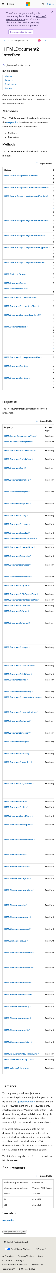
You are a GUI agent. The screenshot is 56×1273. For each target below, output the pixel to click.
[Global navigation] (3, 4)
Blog (39, 1256)
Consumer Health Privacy (14, 1264)
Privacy (19, 1260)
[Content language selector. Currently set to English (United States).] (16, 1242)
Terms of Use (37, 1264)
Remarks (9, 80)
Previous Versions (26, 1256)
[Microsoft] (28, 4)
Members (9, 76)
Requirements (11, 84)
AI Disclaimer (8, 1256)
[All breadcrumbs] (5, 40)
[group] (28, 278)
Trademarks (7, 1268)
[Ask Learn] (39, 40)
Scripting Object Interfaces (20, 40)
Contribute (7, 1260)
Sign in (50, 3)
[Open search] (43, 4)
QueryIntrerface (25, 1101)
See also (8, 87)
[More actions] (51, 40)
